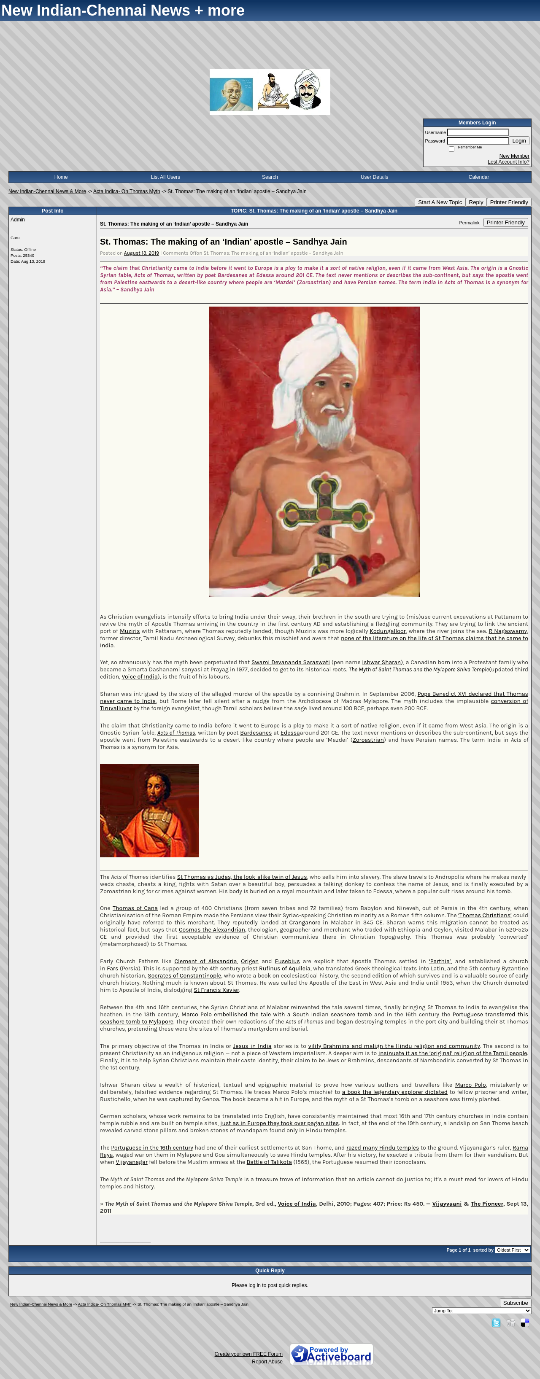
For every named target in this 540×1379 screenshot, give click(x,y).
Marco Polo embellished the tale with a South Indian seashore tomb (276, 1014)
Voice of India (139, 676)
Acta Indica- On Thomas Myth (126, 191)
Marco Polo (470, 1084)
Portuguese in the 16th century (152, 1147)
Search (270, 177)
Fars (112, 968)
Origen (250, 961)
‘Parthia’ (440, 961)
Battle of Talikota (269, 1162)
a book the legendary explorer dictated (395, 1092)
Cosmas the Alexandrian (212, 929)
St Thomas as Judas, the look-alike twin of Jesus (242, 877)
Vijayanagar (132, 1162)
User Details (374, 177)
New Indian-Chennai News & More (47, 191)
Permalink (469, 222)
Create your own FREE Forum (249, 1354)
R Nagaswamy (508, 631)
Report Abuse (267, 1362)
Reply (476, 202)
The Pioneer (487, 1203)
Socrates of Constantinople (184, 975)
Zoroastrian (368, 739)
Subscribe (515, 1303)
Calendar (479, 177)
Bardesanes (256, 732)
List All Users (165, 177)
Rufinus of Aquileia (284, 968)
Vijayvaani (447, 1203)
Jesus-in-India (252, 1046)
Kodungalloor (387, 631)
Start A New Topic (440, 202)
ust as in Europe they (251, 1123)
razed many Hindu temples (382, 1147)
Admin (18, 220)
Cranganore (305, 922)
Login (519, 140)
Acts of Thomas (176, 732)
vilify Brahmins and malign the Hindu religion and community (394, 1046)
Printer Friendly (509, 202)
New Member (514, 156)
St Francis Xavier (216, 990)
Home (61, 177)
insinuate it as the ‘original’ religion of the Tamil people (452, 1053)
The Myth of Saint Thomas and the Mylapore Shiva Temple (419, 669)
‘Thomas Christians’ (485, 915)
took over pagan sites (310, 1123)
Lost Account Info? (508, 162)
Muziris (130, 631)
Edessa (290, 732)
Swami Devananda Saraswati (290, 662)
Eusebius (287, 961)
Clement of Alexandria (206, 961)
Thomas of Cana (135, 908)
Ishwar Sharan (381, 662)
